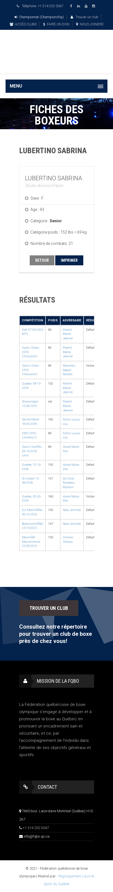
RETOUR (42, 260)
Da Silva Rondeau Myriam (69, 483)
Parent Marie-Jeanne (68, 334)
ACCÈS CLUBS (23, 24)
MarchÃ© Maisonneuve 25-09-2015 (31, 542)
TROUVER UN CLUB (48, 608)
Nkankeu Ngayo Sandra (69, 370)
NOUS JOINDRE (90, 24)
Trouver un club (84, 17)
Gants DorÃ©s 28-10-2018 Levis (32, 451)
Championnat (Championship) (39, 17)
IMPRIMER (69, 260)
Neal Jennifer (72, 510)
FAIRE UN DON (56, 24)
